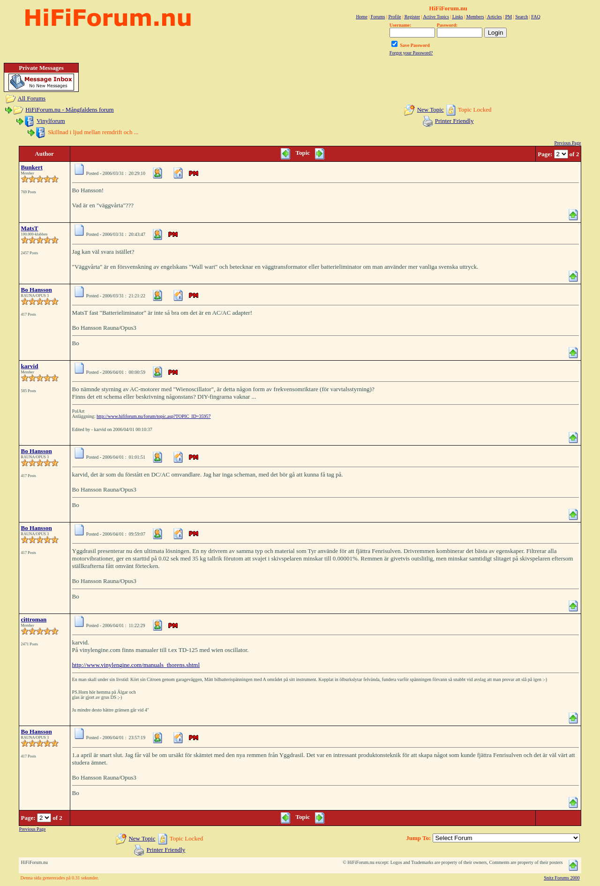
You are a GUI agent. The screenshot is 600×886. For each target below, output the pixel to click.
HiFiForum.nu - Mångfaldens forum (69, 109)
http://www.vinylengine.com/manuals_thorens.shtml (136, 664)
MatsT (29, 228)
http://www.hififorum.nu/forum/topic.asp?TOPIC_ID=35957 (153, 416)
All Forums (32, 98)
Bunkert (32, 167)
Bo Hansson (36, 289)
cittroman (34, 619)
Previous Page (567, 142)
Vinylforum (51, 120)
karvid (29, 366)
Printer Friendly (454, 120)
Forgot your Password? (411, 52)
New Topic (430, 109)
